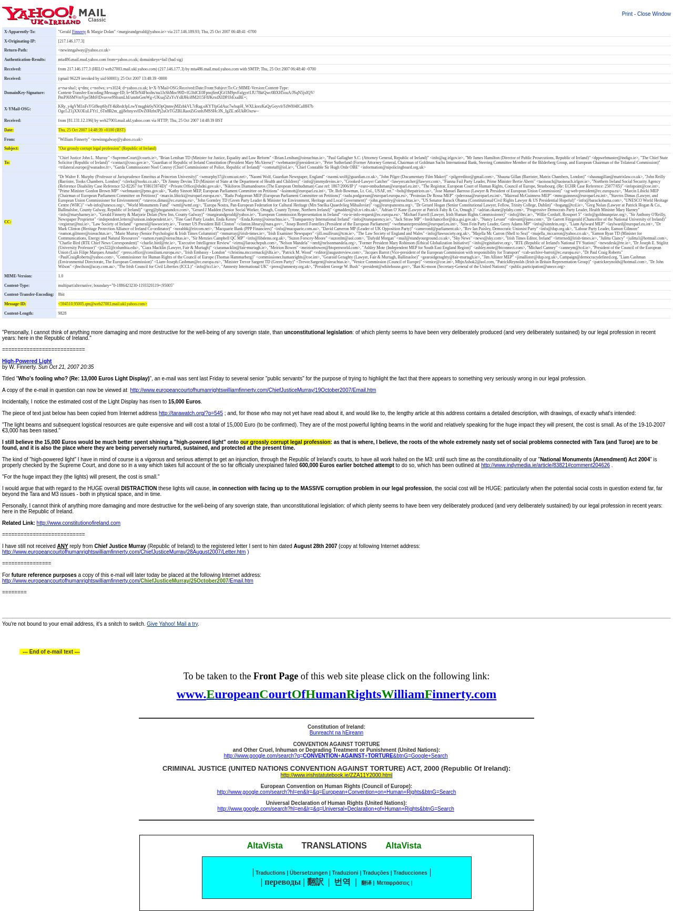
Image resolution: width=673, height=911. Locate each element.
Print (627, 14)
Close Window (654, 14)
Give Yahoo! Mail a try (172, 624)
